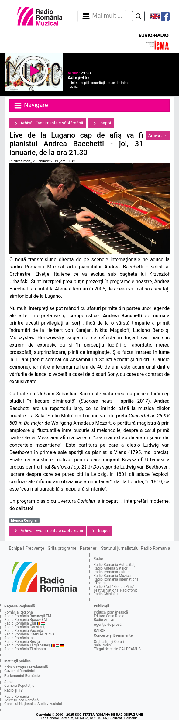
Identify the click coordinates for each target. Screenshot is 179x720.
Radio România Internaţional (116, 579)
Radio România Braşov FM (25, 619)
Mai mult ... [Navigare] (101, 16)
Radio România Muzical (113, 576)
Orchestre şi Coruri (109, 641)
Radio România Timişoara (25, 649)
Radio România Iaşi (20, 638)
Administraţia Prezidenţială (26, 667)
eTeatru (100, 583)
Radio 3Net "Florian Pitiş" (114, 587)
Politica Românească (111, 612)
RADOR (100, 630)
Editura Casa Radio (109, 616)
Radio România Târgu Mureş (27, 645)
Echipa (15, 548)
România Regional (19, 612)
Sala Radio (102, 645)
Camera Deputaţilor (20, 685)
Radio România (16, 696)
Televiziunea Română (21, 700)
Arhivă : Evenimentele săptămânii (47, 123)
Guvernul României (19, 671)
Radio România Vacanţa (23, 630)
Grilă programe (62, 548)
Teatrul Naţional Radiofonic (116, 590)
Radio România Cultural (113, 572)
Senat (9, 682)
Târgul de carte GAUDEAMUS (117, 649)
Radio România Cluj (20, 623)
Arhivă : (156, 135)
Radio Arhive (104, 619)
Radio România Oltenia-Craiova (29, 634)
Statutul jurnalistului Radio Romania (135, 548)
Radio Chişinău (106, 594)
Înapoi (101, 123)
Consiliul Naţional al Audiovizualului (33, 704)
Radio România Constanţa (25, 627)
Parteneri (89, 548)
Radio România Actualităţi (115, 565)
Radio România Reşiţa (22, 641)
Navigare (30, 105)
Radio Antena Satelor (111, 568)
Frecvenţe (34, 548)
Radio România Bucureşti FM (27, 616)
